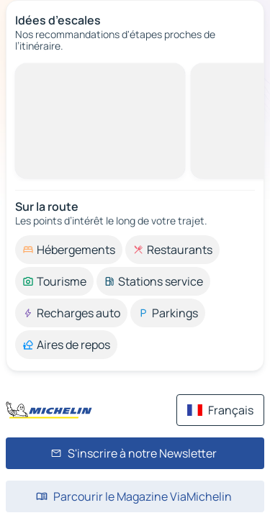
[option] (68, 249)
